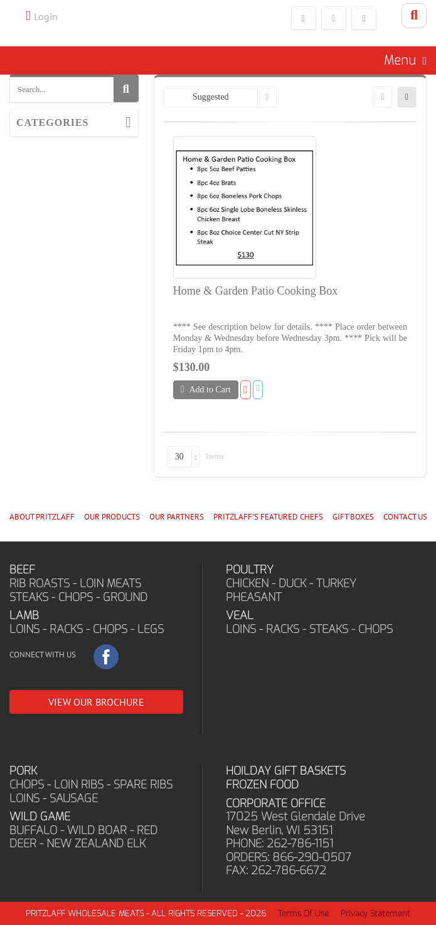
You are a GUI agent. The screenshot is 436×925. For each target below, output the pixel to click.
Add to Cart (206, 389)
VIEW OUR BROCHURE (96, 702)
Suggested (211, 97)
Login (46, 16)
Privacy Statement (375, 913)
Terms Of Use (303, 913)
